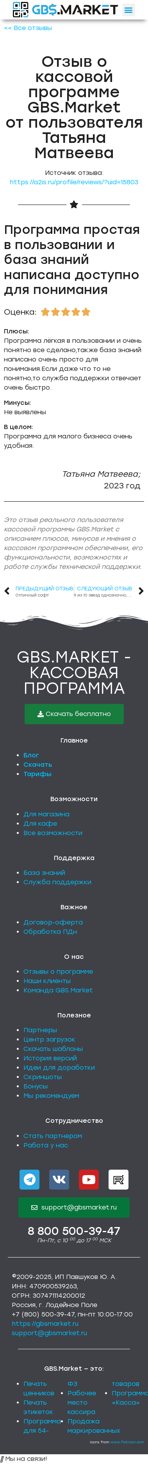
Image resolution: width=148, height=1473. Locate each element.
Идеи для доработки (59, 1067)
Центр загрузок (49, 1039)
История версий (50, 1058)
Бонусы (35, 1086)
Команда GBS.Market (58, 990)
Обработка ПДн (50, 931)
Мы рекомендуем (51, 1095)
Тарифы (37, 774)
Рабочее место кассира (82, 1402)
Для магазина (46, 814)
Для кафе (40, 823)
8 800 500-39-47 (74, 1231)
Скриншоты (42, 1077)
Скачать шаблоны (53, 1049)
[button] (128, 10)
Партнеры (40, 1030)
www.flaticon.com (127, 1442)
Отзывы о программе (58, 971)
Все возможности (52, 833)
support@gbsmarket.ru (49, 1333)
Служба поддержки (57, 882)
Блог (31, 755)
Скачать (37, 764)
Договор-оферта (53, 922)
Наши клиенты (47, 981)
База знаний (44, 872)
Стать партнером (52, 1136)
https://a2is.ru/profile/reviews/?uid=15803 (74, 182)
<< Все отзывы (28, 28)
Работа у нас (45, 1145)
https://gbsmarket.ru (45, 1323)
